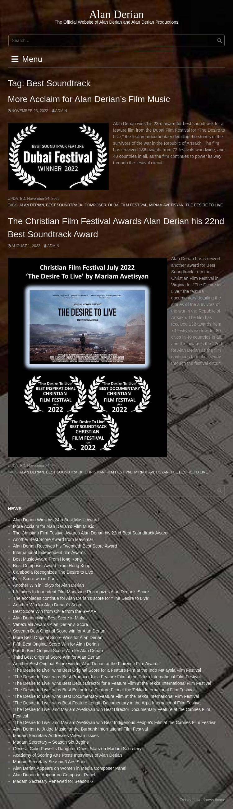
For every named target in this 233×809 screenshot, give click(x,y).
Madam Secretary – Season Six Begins (51, 742)
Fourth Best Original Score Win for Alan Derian (58, 650)
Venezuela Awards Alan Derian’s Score (50, 624)
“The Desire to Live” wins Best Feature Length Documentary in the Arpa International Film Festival (107, 702)
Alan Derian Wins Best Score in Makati (50, 617)
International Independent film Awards (49, 552)
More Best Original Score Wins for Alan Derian (58, 637)
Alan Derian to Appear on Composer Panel (54, 774)
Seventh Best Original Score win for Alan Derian (59, 630)
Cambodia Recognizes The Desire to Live (53, 572)
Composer (95, 205)
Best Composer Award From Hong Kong (52, 565)
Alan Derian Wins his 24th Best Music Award (56, 519)
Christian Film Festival (108, 472)
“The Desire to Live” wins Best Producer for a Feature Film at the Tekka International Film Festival (107, 676)
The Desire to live (204, 205)
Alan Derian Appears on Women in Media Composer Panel (69, 768)
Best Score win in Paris (35, 578)
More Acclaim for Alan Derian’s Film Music (89, 99)
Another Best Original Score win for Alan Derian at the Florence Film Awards (86, 663)
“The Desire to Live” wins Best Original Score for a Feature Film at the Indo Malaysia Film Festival (107, 670)
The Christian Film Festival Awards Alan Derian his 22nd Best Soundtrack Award (90, 532)
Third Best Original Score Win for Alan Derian (56, 657)
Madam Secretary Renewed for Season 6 (53, 781)
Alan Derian (116, 14)
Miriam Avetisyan (166, 205)
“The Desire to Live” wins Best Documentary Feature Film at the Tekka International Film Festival (106, 696)
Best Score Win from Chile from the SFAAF (54, 611)
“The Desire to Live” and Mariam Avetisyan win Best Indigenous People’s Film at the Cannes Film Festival (115, 722)
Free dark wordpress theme (202, 800)
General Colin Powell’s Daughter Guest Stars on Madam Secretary (77, 748)
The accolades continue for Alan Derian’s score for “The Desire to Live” (81, 598)
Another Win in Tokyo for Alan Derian (48, 585)
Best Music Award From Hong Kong (47, 559)
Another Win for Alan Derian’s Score (48, 604)
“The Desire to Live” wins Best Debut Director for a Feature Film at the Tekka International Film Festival (112, 683)
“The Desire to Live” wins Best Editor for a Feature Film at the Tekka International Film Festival (103, 689)
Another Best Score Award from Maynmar (53, 539)
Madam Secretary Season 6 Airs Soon (50, 761)
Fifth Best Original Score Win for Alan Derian (56, 644)
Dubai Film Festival (127, 205)
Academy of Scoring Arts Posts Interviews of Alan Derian (67, 755)
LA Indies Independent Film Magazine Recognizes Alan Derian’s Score (81, 591)
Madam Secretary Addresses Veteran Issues (56, 735)
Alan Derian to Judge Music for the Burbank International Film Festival (80, 729)
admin (61, 111)
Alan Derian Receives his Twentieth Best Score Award (65, 545)
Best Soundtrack (64, 205)
